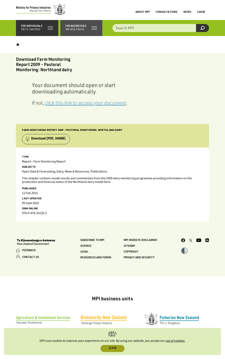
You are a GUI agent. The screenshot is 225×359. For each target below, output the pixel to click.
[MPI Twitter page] (190, 241)
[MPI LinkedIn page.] (207, 240)
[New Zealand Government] (36, 242)
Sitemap (129, 246)
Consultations (166, 12)
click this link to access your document (85, 102)
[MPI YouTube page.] (198, 241)
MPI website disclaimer (140, 240)
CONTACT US (30, 257)
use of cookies (175, 341)
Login (201, 12)
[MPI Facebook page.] (183, 241)
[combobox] (160, 28)
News (187, 12)
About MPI (142, 12)
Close (112, 348)
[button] (37, 28)
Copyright (131, 252)
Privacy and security (139, 257)
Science (86, 246)
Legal (84, 252)
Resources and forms (95, 257)
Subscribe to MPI (92, 240)
